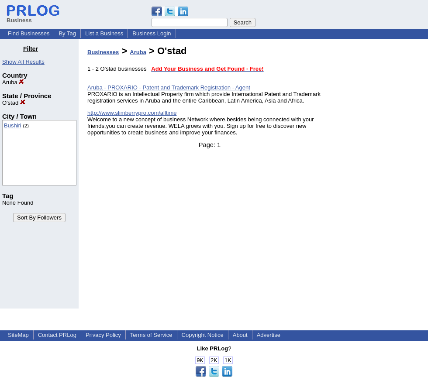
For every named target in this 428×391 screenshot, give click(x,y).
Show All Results (23, 61)
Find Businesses (28, 33)
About (240, 335)
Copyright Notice (203, 335)
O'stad (13, 102)
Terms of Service (151, 335)
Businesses (103, 52)
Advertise (268, 335)
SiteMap (18, 335)
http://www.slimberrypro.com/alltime (131, 113)
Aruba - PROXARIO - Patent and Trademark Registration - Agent (168, 87)
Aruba (13, 82)
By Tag (67, 33)
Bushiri (12, 125)
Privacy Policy (103, 335)
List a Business (104, 33)
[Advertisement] (383, 176)
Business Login (151, 33)
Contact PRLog (57, 335)
